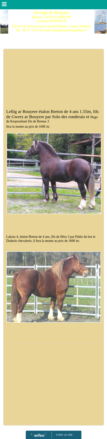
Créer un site (64, 434)
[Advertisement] (53, 77)
